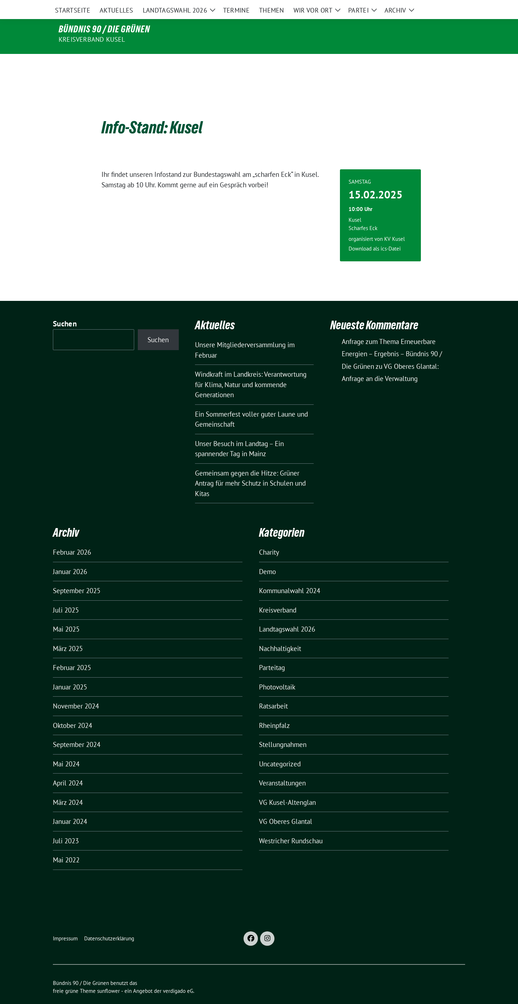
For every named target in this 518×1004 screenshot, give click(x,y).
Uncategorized (280, 748)
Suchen (65, 308)
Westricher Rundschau (291, 825)
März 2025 (68, 633)
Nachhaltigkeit (280, 633)
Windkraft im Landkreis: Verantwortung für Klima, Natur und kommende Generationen (250, 369)
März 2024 (68, 787)
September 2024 (76, 729)
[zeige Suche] (452, 7)
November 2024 (76, 691)
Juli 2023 (66, 825)
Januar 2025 (70, 672)
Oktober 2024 (72, 710)
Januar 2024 (70, 806)
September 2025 (76, 575)
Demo (267, 556)
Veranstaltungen (282, 768)
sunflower (108, 975)
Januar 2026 (70, 556)
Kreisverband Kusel (92, 39)
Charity (269, 537)
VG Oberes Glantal (285, 806)
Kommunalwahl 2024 (289, 575)
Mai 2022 (66, 844)
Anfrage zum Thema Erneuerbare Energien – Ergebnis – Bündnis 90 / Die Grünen (392, 338)
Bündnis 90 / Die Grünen (104, 29)
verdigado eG (178, 975)
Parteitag (272, 652)
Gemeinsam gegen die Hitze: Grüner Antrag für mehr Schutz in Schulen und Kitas (250, 468)
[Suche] (442, 7)
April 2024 (68, 768)
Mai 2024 (66, 748)
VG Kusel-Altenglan (287, 787)
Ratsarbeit (273, 691)
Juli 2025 (66, 595)
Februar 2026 (72, 537)
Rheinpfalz (274, 710)
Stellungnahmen (282, 729)
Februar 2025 (72, 652)
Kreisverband (277, 595)
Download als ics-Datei (375, 233)
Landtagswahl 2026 (287, 614)
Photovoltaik (277, 672)
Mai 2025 (66, 614)
